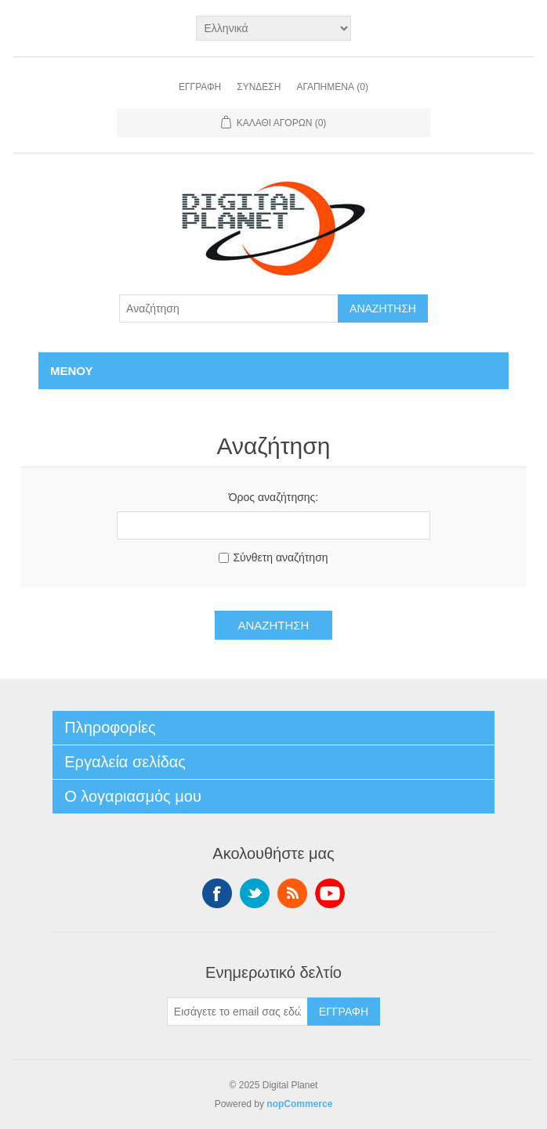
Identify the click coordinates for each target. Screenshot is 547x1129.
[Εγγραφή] (237, 1011)
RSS (292, 893)
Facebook (217, 893)
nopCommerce (299, 1103)
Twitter (255, 893)
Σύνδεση (259, 86)
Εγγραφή (200, 86)
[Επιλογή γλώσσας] (274, 28)
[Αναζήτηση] (229, 308)
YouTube (330, 893)
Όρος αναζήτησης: (274, 497)
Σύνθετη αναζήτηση (280, 557)
